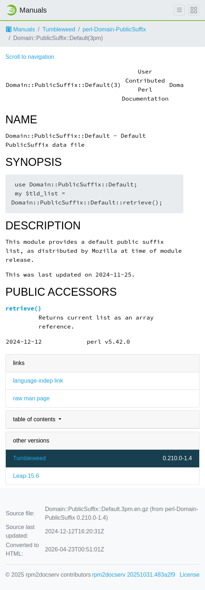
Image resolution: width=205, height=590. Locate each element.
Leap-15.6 (26, 476)
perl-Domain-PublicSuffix (114, 29)
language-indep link (38, 381)
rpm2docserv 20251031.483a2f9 (133, 575)
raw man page (31, 398)
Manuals (20, 29)
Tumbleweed (58, 29)
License (190, 575)
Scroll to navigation (29, 57)
